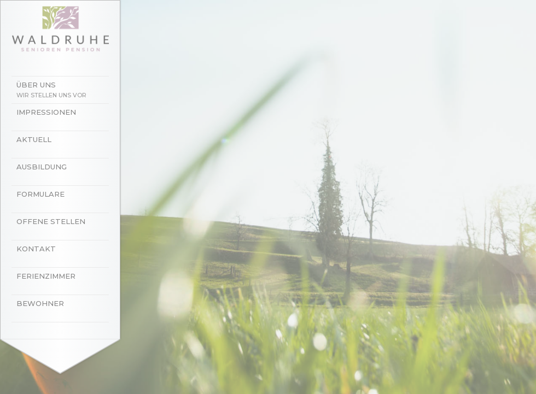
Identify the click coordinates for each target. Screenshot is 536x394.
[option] (268, 197)
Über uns (65, 90)
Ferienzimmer (45, 276)
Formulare (40, 194)
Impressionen (46, 112)
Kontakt (36, 248)
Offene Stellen (50, 221)
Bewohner (40, 303)
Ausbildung (41, 166)
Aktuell (33, 139)
